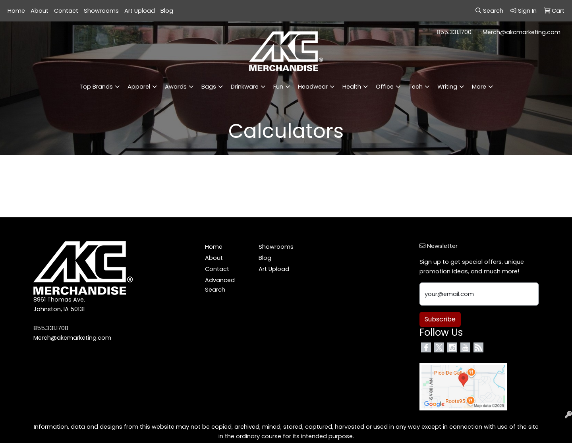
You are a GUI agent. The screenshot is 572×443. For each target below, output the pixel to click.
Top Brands (96, 87)
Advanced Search (220, 285)
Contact (66, 11)
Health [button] (351, 87)
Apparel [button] (139, 87)
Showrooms (101, 11)
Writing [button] (447, 87)
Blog (166, 11)
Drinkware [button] (245, 87)
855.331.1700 (454, 32)
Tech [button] (415, 87)
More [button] (479, 87)
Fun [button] (278, 87)
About (39, 11)
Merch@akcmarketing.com (521, 32)
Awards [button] (176, 87)
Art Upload (139, 11)
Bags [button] (208, 87)
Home (16, 11)
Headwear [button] (313, 87)
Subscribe (440, 319)
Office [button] (385, 87)
